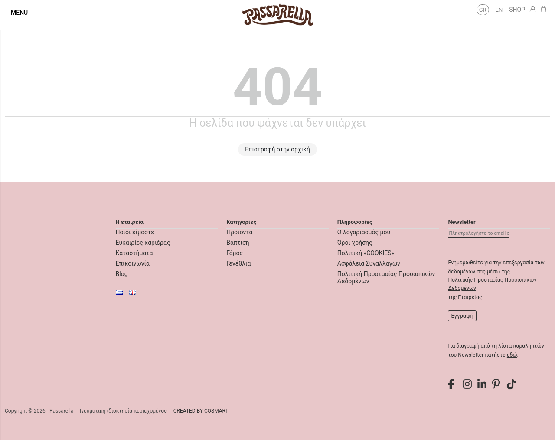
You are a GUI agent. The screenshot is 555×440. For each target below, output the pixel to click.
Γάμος (234, 253)
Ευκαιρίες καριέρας (143, 242)
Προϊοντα (239, 232)
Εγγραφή (462, 315)
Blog (122, 273)
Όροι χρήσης (354, 242)
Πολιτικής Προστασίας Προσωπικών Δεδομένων (492, 284)
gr (482, 10)
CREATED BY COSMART (201, 411)
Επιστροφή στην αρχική (277, 149)
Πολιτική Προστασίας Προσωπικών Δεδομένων (386, 277)
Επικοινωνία (133, 263)
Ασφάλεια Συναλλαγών (368, 263)
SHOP (517, 9)
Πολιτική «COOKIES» (365, 253)
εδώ (512, 355)
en (499, 10)
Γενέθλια (238, 263)
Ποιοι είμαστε (135, 232)
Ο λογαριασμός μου (363, 232)
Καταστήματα (134, 253)
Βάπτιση (237, 242)
